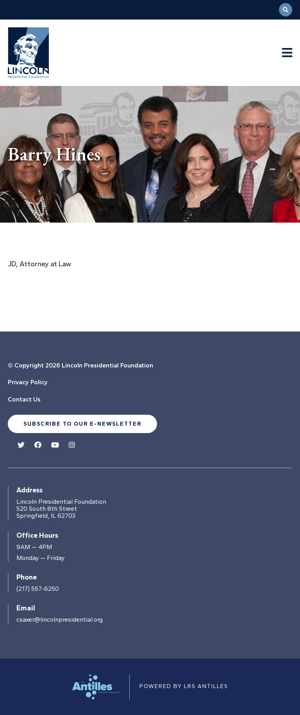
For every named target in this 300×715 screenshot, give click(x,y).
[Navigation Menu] (287, 53)
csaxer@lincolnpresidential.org (59, 619)
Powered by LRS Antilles (183, 686)
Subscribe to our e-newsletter (82, 424)
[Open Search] (285, 9)
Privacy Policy (28, 382)
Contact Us (24, 399)
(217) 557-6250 (37, 588)
